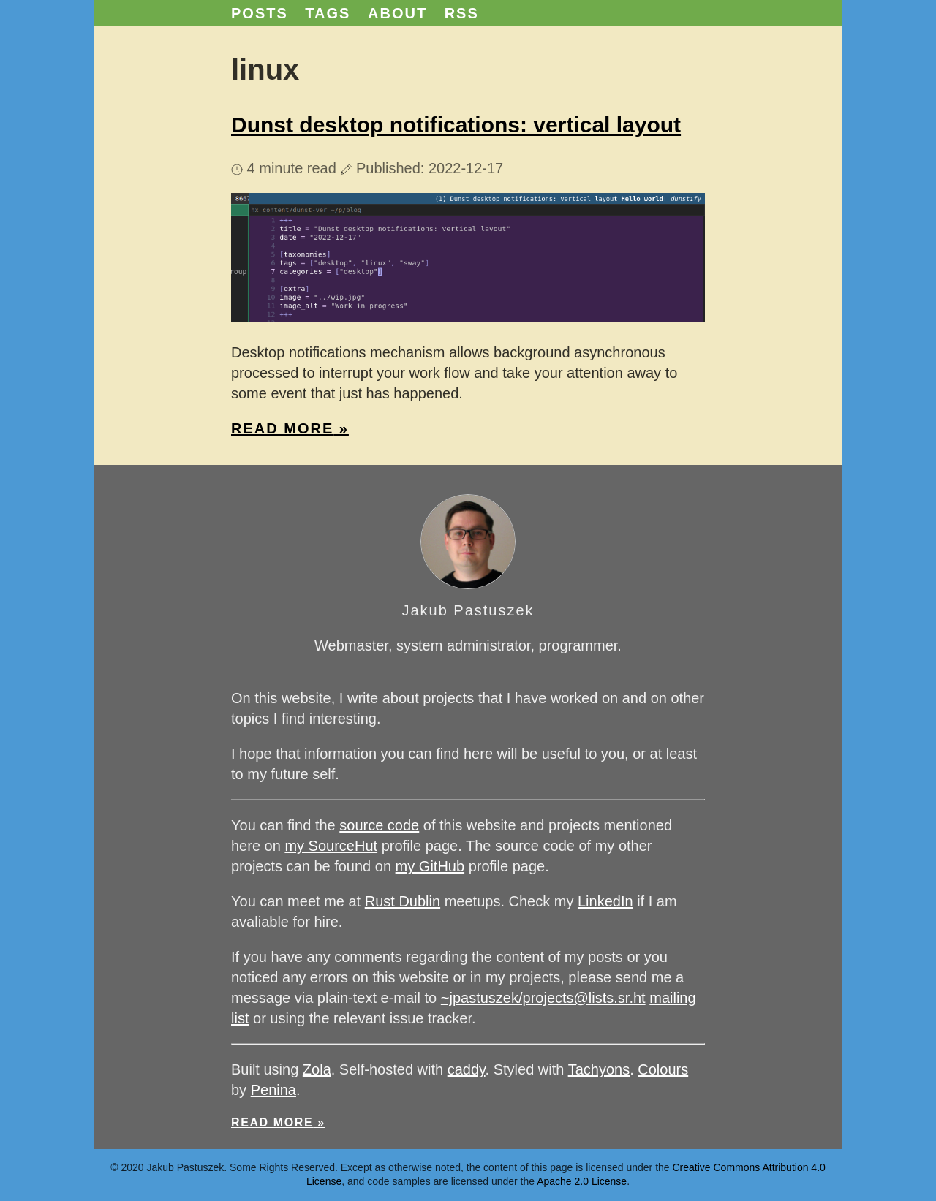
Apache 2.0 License (582, 1181)
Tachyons (599, 1069)
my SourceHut (330, 846)
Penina (273, 1090)
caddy (467, 1069)
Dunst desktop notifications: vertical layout (456, 125)
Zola (317, 1069)
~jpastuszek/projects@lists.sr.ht (543, 998)
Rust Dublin (402, 901)
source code (379, 825)
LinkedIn (605, 901)
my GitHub (430, 866)
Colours (663, 1069)
